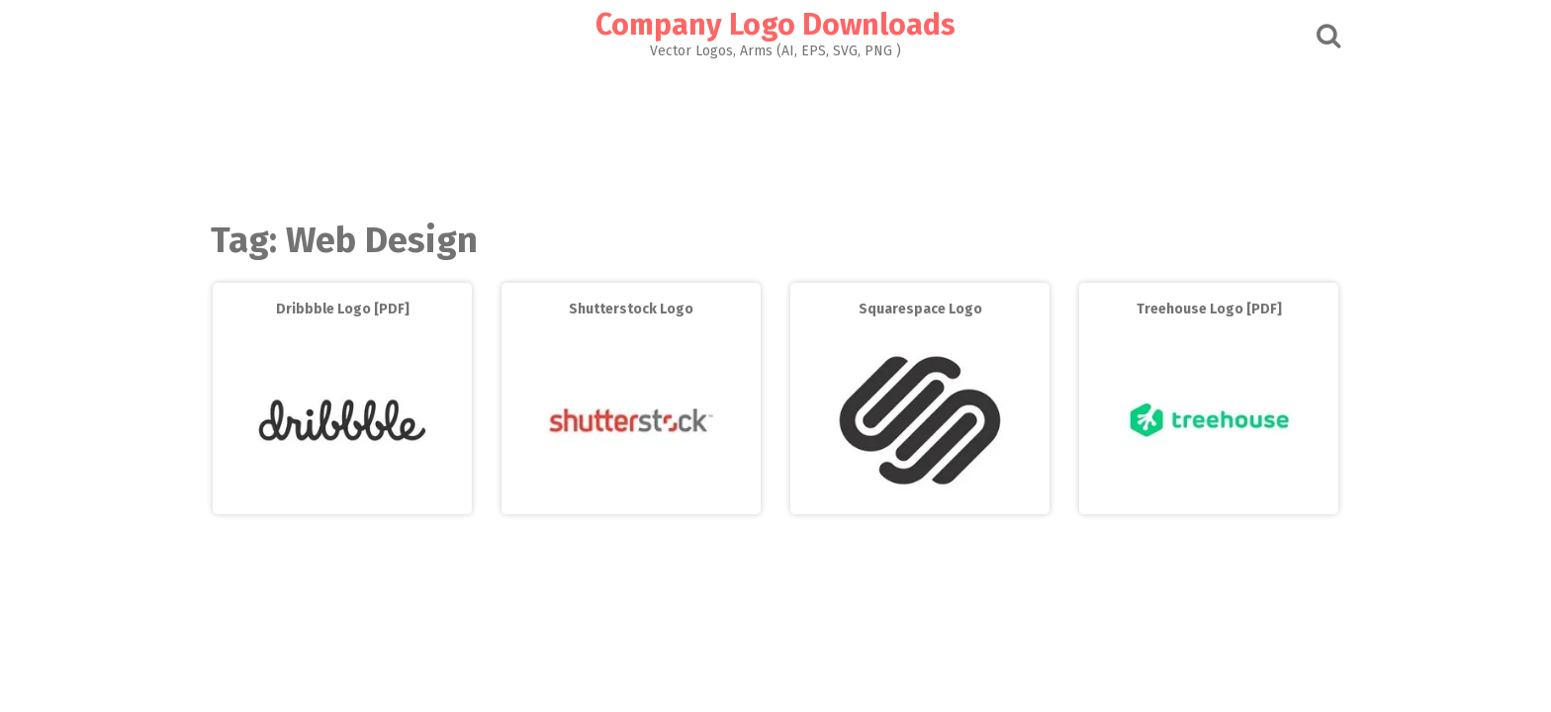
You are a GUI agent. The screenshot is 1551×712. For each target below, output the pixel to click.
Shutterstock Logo (631, 309)
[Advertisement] (775, 134)
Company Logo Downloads (775, 25)
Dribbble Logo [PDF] (343, 309)
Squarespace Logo (920, 309)
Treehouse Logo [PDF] (1209, 309)
